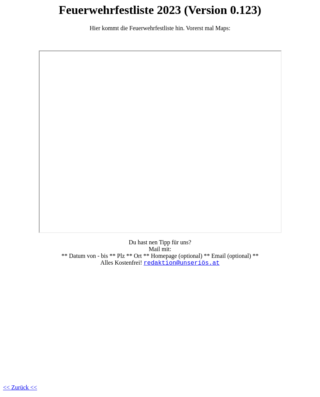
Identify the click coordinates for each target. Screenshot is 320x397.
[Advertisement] (160, 325)
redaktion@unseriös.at (182, 263)
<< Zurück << (20, 387)
